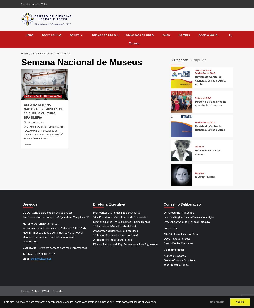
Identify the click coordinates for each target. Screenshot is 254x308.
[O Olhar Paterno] (181, 174)
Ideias (166, 34)
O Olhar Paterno (205, 176)
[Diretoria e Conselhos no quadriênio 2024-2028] (181, 101)
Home (29, 34)
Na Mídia (184, 34)
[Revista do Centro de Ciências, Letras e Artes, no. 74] (181, 77)
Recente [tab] (180, 60)
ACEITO (239, 302)
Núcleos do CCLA (105, 35)
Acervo (76, 35)
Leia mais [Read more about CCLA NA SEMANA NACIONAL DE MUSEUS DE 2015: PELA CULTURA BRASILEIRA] (28, 144)
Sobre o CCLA (51, 34)
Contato (133, 43)
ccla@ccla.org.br (41, 258)
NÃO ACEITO (215, 302)
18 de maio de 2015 (35, 122)
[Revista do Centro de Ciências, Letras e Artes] (181, 125)
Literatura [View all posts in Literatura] (199, 147)
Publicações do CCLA (139, 34)
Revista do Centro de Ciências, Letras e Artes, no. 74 (210, 80)
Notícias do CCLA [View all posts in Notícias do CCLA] (33, 96)
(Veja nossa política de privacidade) (135, 302)
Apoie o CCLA (207, 34)
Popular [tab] (199, 60)
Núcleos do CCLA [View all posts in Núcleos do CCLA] (52, 96)
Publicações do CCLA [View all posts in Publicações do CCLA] (205, 73)
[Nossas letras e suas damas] (181, 150)
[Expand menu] (81, 35)
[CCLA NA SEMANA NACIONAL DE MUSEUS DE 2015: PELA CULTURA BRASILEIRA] (44, 84)
